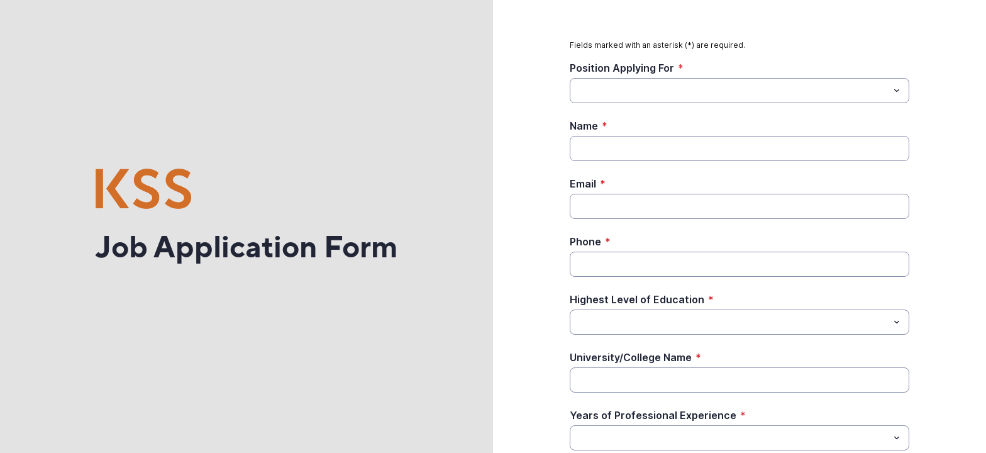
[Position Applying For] (729, 90)
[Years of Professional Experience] (729, 437)
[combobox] (739, 90)
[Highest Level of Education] (729, 322)
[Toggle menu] (897, 90)
